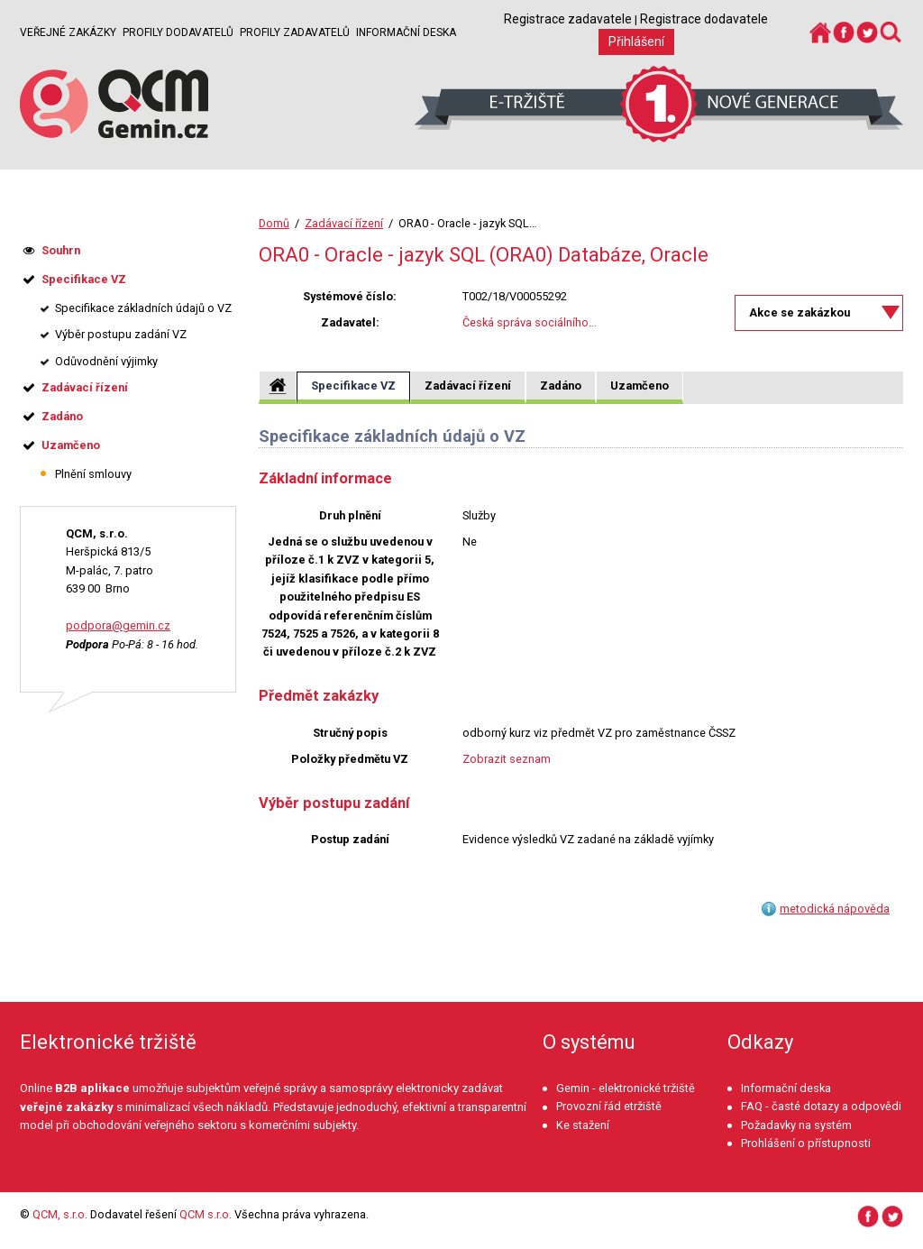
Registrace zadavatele (568, 19)
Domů (274, 223)
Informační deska (406, 32)
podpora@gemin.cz (118, 625)
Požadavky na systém (796, 1125)
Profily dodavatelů (178, 32)
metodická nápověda (835, 908)
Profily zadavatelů (295, 32)
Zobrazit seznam (506, 759)
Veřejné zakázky (68, 32)
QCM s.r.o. (205, 1214)
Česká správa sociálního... (529, 322)
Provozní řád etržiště (609, 1106)
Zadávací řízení (344, 223)
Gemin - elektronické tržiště (625, 1088)
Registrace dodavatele (704, 19)
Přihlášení (636, 41)
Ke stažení (582, 1125)
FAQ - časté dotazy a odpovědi (821, 1106)
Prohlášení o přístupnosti (806, 1143)
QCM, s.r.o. (59, 1214)
